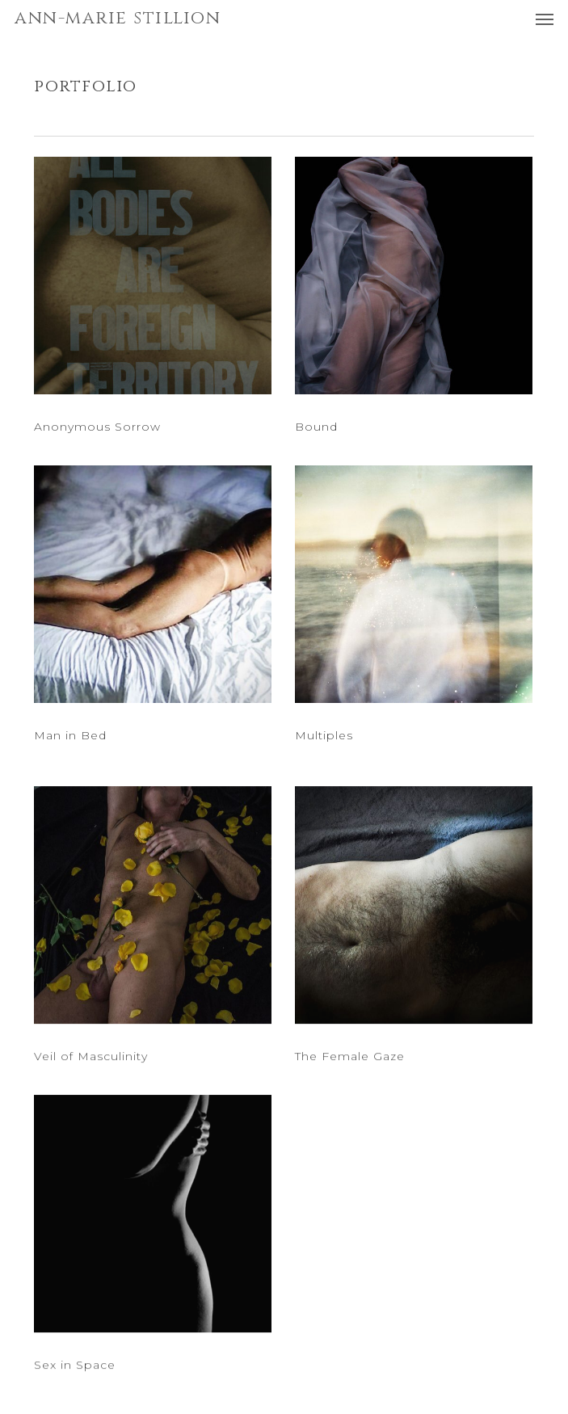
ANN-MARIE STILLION (118, 18)
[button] (544, 19)
